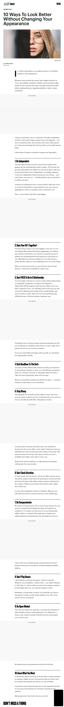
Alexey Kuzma (57, 60)
